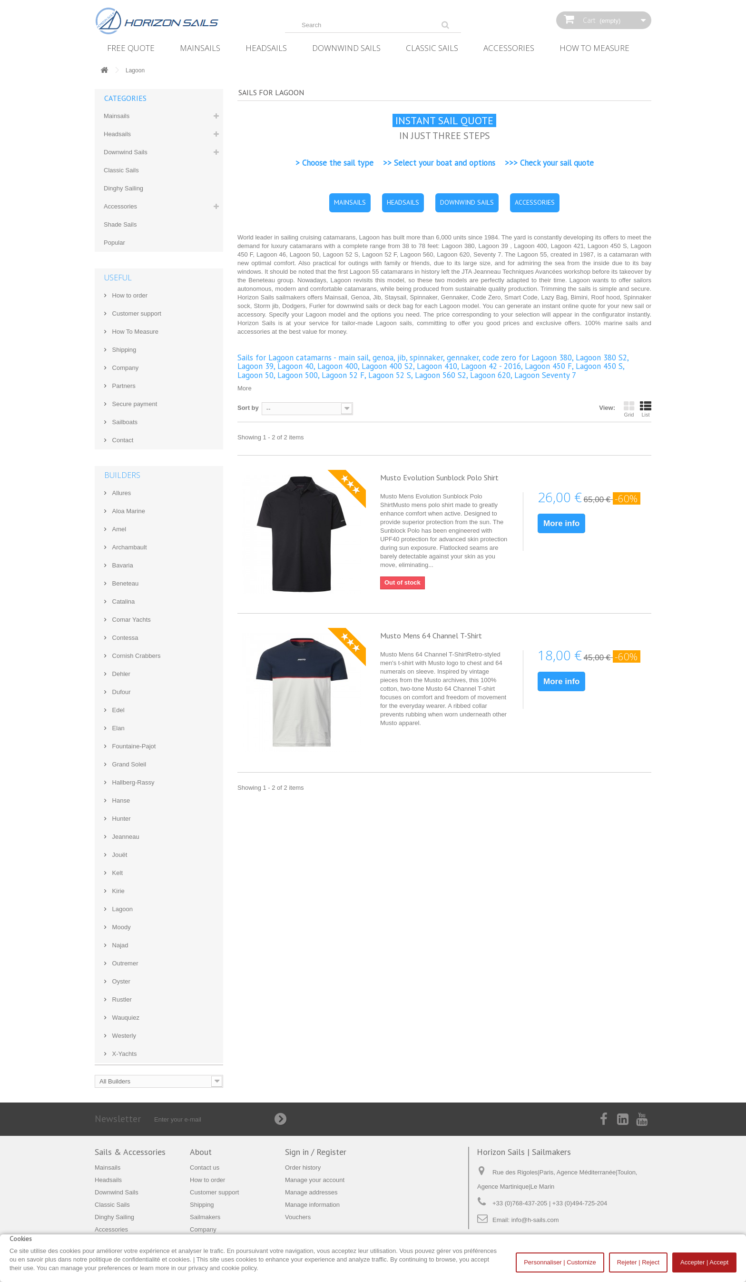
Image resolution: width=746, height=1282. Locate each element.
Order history (303, 1167)
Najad (119, 945)
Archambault (128, 547)
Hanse (120, 800)
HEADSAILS (403, 202)
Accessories (508, 47)
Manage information (312, 1204)
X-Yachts (123, 1053)
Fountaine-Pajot (133, 746)
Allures (120, 493)
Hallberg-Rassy (132, 782)
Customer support (135, 313)
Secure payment (133, 403)
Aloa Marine (127, 511)
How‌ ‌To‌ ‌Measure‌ (594, 47)
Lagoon (121, 909)
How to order (128, 295)
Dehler (120, 673)
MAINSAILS (350, 202)
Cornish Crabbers (135, 655)
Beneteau (124, 583)
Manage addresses (311, 1192)
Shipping (123, 349)
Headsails (266, 47)
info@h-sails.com (535, 1219)
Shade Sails (120, 224)
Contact (121, 440)
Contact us (204, 1167)
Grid (629, 408)
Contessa (124, 637)
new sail (632, 305)
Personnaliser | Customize (560, 1262)
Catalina (122, 601)
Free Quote (131, 47)
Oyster (120, 981)
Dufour (120, 692)
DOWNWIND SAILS (467, 202)
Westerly (123, 1035)
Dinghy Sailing (123, 188)
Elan (117, 728)
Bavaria (121, 565)
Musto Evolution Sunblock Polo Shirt (439, 477)
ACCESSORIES (535, 202)
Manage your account (314, 1179)
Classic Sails (432, 47)
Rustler (121, 999)
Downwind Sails (346, 47)
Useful (118, 277)
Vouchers (298, 1217)
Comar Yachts (130, 619)
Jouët (118, 854)
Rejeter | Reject (638, 1262)
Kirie (117, 890)
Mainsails (200, 47)
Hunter (120, 818)
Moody (120, 927)
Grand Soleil (128, 764)
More (244, 388)
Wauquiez (124, 1017)
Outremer (124, 963)
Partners (123, 385)
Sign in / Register (315, 1151)
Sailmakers (205, 1217)
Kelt (116, 872)
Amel (118, 529)
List (645, 408)
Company (124, 367)
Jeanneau (124, 836)
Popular (114, 242)
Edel (117, 710)
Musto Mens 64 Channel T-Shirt (431, 635)
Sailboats (123, 422)
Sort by (248, 407)
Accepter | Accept (704, 1262)
